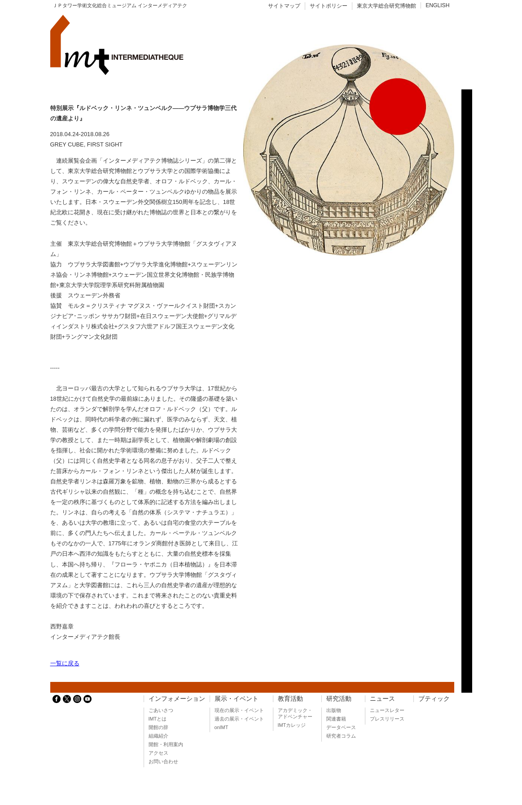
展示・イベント (237, 698)
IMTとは (158, 718)
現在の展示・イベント (239, 710)
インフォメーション (177, 698)
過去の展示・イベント (239, 718)
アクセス (158, 753)
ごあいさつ (161, 710)
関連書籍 (336, 718)
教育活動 (290, 698)
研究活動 (338, 698)
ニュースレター (387, 710)
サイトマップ (284, 6)
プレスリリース (387, 718)
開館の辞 (158, 727)
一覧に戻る (64, 663)
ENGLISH (437, 5)
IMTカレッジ (292, 725)
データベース (341, 727)
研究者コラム (341, 736)
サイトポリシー (328, 6)
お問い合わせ (163, 761)
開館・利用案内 (166, 744)
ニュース (382, 698)
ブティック (434, 698)
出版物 (333, 710)
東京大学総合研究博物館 (386, 6)
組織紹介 (158, 736)
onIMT (221, 727)
